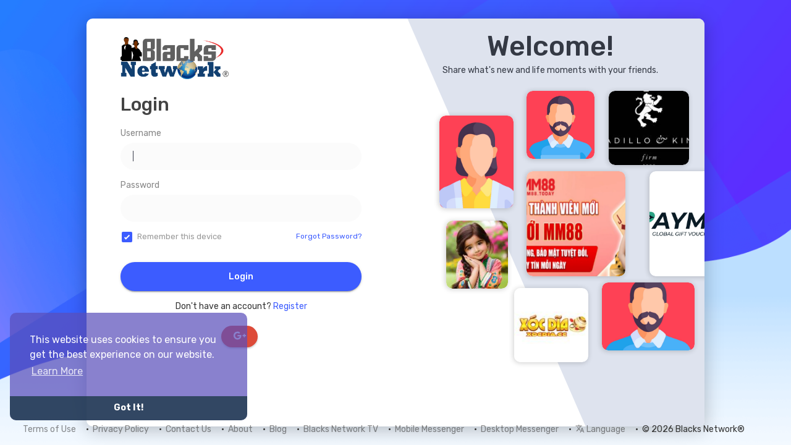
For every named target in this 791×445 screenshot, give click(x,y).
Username (141, 133)
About (240, 429)
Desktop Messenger (520, 429)
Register (290, 306)
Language (600, 429)
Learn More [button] (57, 371)
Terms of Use (49, 429)
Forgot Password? (329, 236)
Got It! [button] (128, 407)
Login (241, 276)
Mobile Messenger (429, 429)
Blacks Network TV (340, 429)
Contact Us (188, 429)
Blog (278, 429)
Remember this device (179, 236)
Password (140, 185)
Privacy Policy (121, 429)
